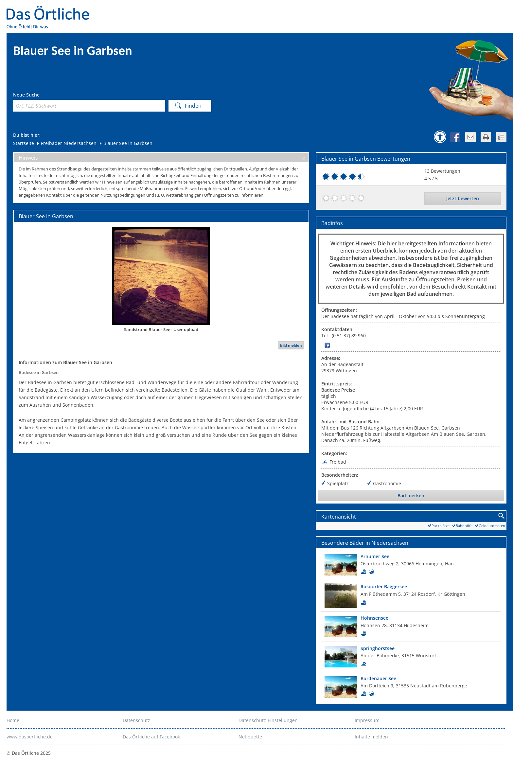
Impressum (367, 720)
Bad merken (411, 495)
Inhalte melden (371, 737)
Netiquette (250, 737)
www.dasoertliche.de (30, 737)
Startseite (23, 143)
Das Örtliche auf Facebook (151, 737)
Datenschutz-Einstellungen (268, 720)
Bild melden (291, 345)
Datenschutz (136, 720)
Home (13, 720)
